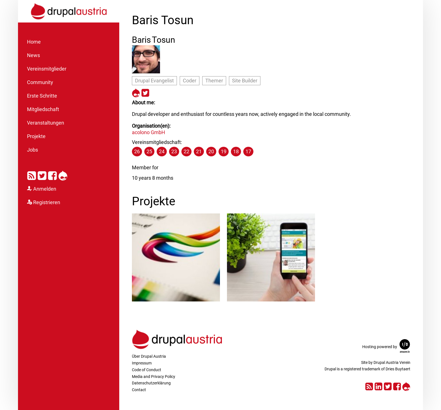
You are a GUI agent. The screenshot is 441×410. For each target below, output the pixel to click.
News (33, 55)
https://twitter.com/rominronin (145, 92)
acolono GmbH (148, 132)
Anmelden (44, 189)
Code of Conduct (146, 370)
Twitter (42, 174)
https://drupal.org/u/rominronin (136, 92)
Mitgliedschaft (43, 109)
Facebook (52, 174)
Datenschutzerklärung (151, 383)
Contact (139, 390)
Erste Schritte (42, 96)
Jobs (32, 150)
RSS (31, 174)
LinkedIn (378, 386)
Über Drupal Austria (149, 356)
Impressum (142, 363)
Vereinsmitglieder (46, 69)
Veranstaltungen (45, 123)
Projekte (36, 136)
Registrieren (46, 202)
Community (40, 82)
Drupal (63, 174)
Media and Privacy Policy (153, 376)
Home (34, 42)
